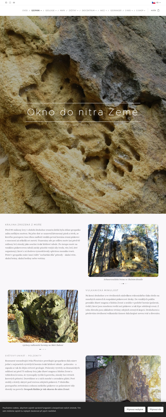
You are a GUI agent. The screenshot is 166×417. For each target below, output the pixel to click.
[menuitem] (31, 10)
